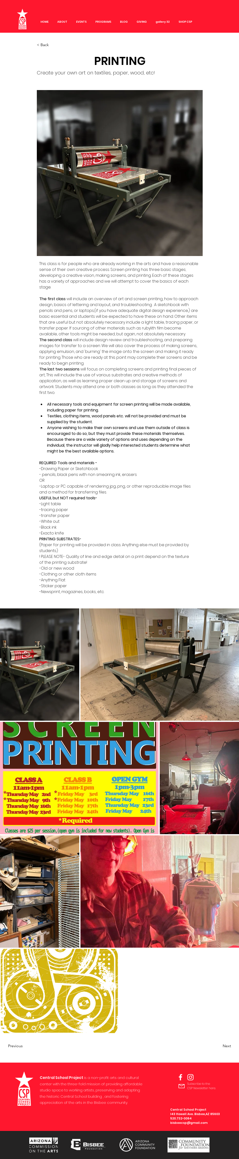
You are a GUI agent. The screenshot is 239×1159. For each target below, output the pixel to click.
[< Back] (53, 45)
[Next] (219, 1046)
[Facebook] (180, 1077)
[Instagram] (190, 1077)
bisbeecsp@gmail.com (189, 1123)
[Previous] (24, 1046)
